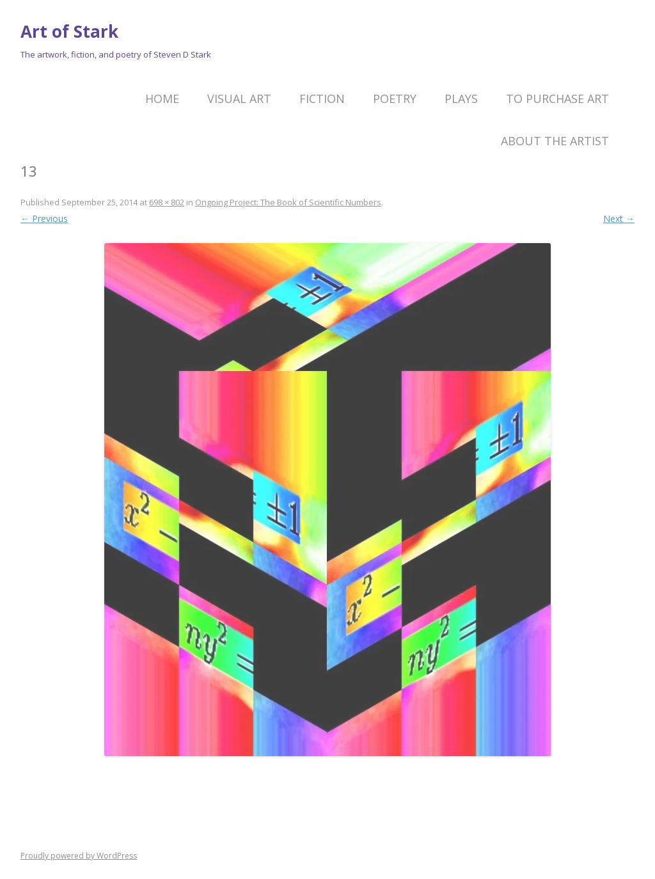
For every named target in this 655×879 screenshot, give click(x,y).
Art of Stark (69, 31)
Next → (619, 218)
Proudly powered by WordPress (78, 855)
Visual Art (239, 98)
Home (162, 98)
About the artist (555, 140)
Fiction (322, 98)
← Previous (44, 218)
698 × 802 (166, 202)
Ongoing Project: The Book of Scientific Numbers (288, 202)
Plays (461, 98)
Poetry (394, 98)
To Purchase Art (557, 98)
